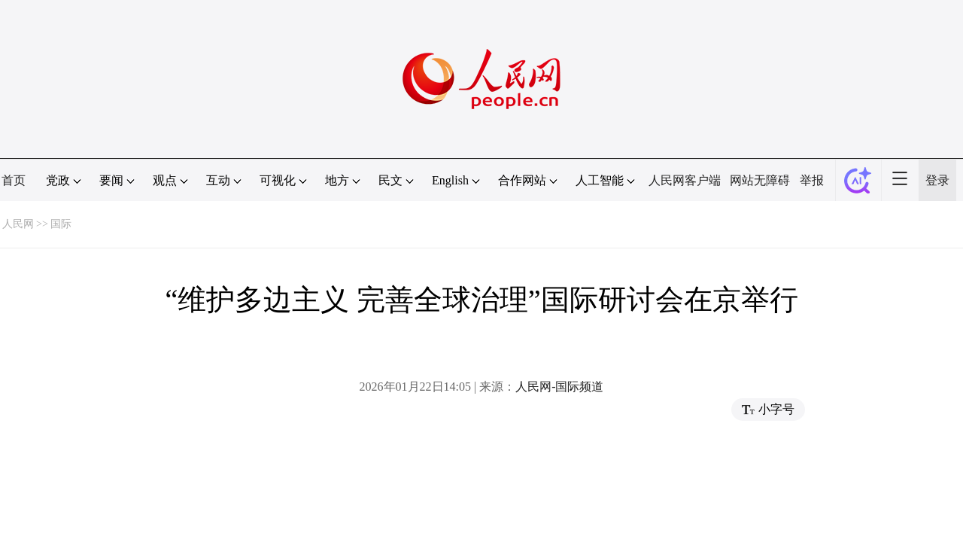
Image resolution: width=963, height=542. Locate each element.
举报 (812, 180)
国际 (60, 224)
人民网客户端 (685, 180)
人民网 (18, 224)
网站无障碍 (760, 180)
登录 (937, 180)
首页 (14, 180)
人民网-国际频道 (559, 386)
